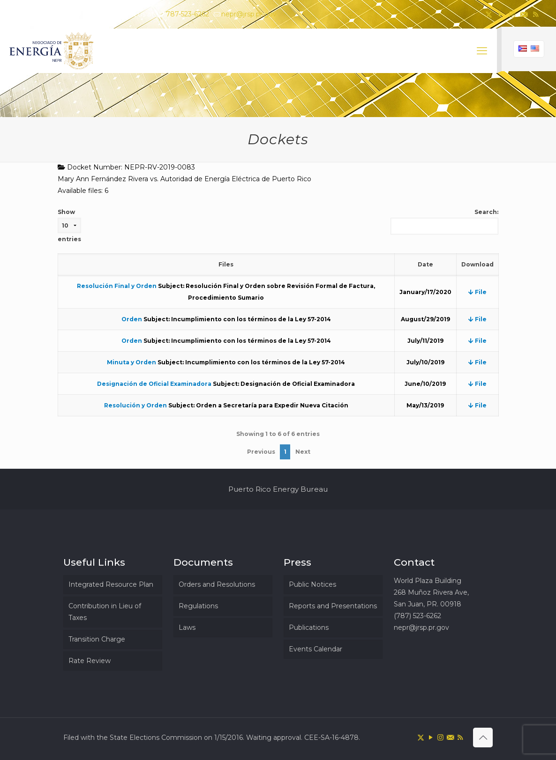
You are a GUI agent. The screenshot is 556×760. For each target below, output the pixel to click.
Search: (444, 221)
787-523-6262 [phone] (187, 14)
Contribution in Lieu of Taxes (104, 612)
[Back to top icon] (483, 737)
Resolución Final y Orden (117, 285)
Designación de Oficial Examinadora (154, 383)
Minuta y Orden (131, 362)
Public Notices (312, 584)
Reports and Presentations (333, 606)
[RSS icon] (535, 14)
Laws (187, 627)
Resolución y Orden (135, 405)
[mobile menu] (482, 51)
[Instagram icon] (512, 14)
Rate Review (89, 661)
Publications (309, 627)
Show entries (69, 225)
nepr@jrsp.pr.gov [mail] (249, 14)
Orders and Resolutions (217, 584)
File (477, 291)
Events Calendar (315, 649)
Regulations (198, 606)
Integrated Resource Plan (110, 584)
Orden (131, 319)
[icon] (523, 14)
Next (302, 451)
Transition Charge (96, 639)
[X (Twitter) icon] (488, 14)
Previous (261, 451)
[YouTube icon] (500, 14)
